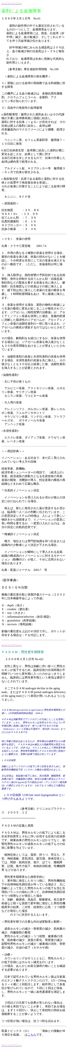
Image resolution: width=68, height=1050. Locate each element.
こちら (32, 1034)
